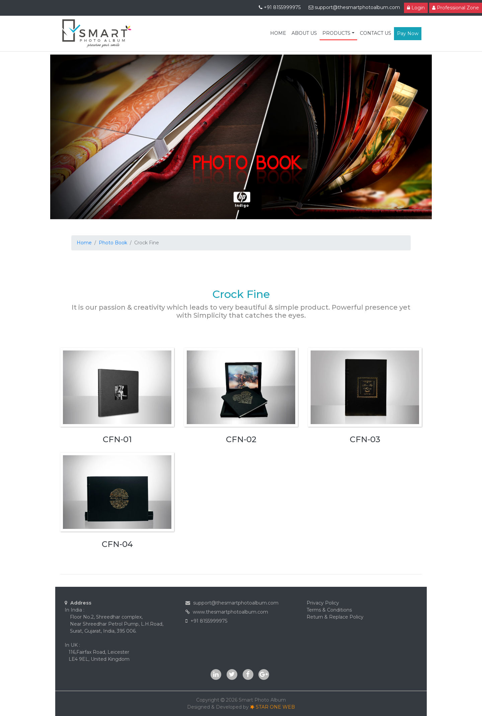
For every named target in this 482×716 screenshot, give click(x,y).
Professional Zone (455, 8)
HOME (278, 33)
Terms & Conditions (329, 610)
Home (84, 243)
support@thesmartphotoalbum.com (354, 7)
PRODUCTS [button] (336, 33)
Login (416, 8)
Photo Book (113, 243)
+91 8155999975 (280, 7)
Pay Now (407, 33)
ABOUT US (304, 33)
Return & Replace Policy (335, 617)
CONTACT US (375, 33)
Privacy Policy (323, 603)
